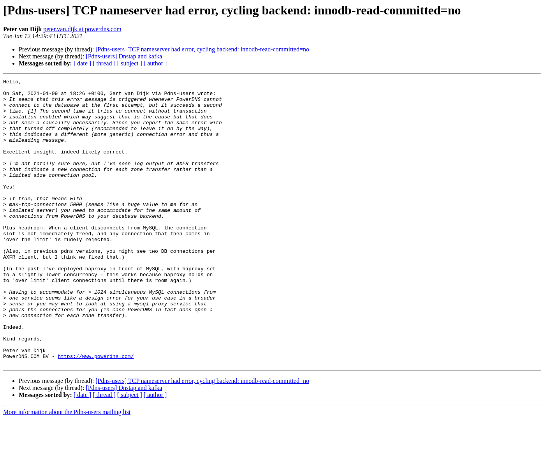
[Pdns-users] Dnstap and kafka (124, 56)
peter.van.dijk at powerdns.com (82, 29)
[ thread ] (104, 63)
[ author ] (155, 63)
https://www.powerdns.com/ (96, 412)
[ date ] (82, 63)
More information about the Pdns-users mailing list (66, 469)
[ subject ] (129, 63)
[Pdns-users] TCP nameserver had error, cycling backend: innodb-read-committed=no (202, 49)
